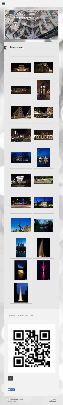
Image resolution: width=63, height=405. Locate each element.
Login (54, 399)
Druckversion (12, 399)
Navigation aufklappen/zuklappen (31, 3)
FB (10, 378)
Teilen (11, 390)
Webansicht (52, 401)
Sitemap (20, 399)
